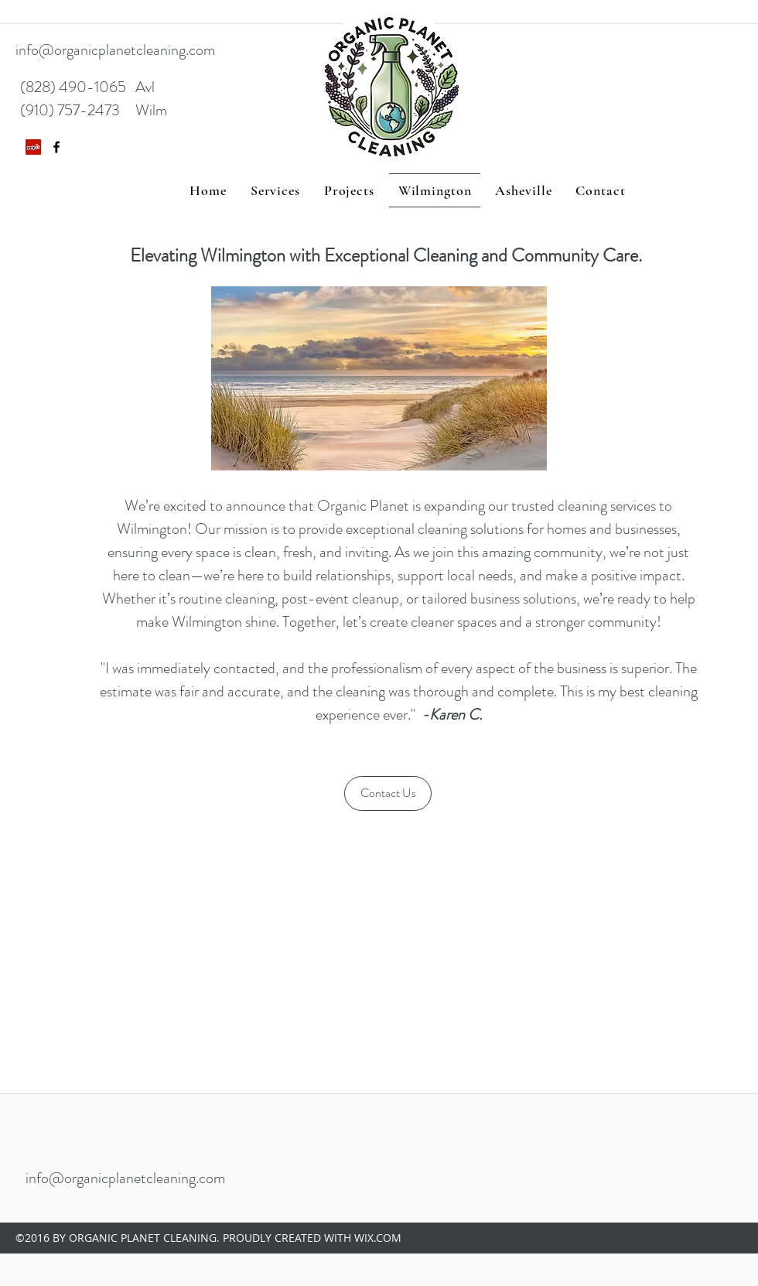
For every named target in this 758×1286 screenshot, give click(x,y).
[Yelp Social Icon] (33, 147)
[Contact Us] (388, 793)
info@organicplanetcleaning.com (115, 50)
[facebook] (56, 147)
